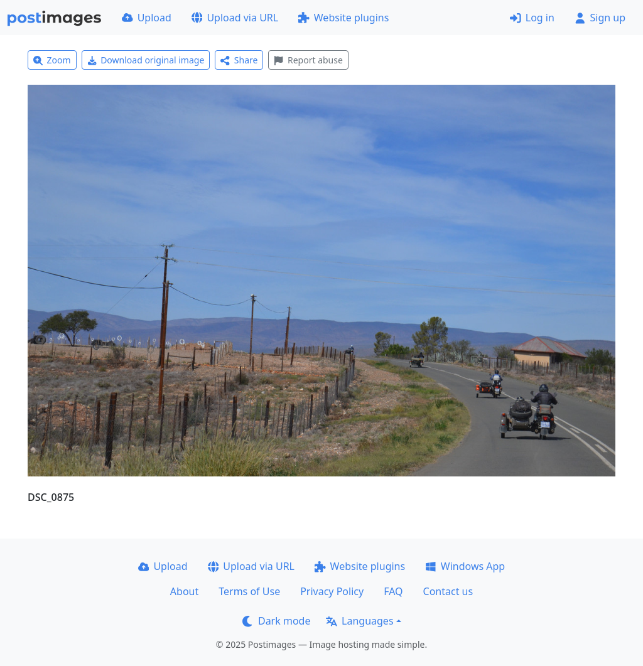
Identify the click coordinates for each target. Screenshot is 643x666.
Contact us (448, 591)
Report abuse (308, 60)
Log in (532, 17)
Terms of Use (249, 591)
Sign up (600, 17)
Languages (359, 621)
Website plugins (343, 17)
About (184, 591)
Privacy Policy (332, 591)
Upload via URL (235, 17)
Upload (146, 17)
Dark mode (276, 621)
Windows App (465, 566)
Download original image (146, 60)
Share (238, 60)
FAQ (393, 591)
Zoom (52, 60)
